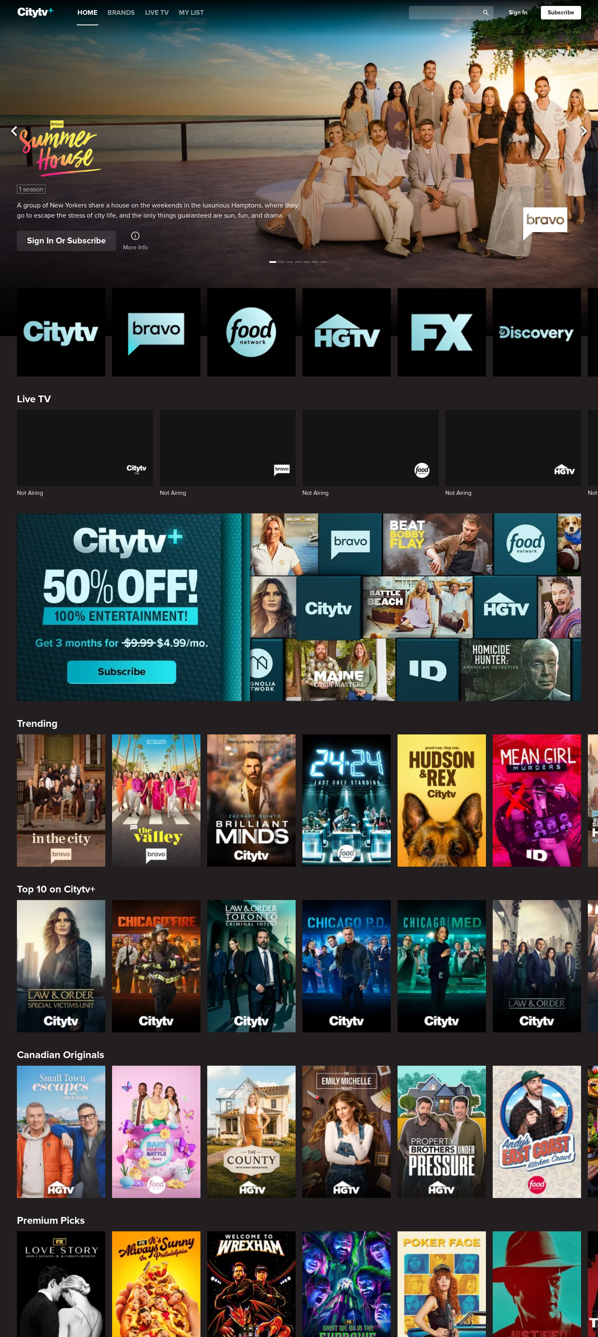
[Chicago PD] (346, 966)
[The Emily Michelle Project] (346, 1132)
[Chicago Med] (442, 966)
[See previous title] (14, 131)
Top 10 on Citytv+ (56, 889)
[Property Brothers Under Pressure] (442, 1132)
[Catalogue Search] (447, 13)
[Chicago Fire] (156, 966)
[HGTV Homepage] (346, 332)
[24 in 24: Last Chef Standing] (346, 800)
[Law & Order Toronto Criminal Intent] (251, 966)
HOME (87, 12)
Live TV (34, 399)
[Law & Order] (537, 966)
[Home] (35, 13)
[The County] (251, 1132)
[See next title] (584, 131)
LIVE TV (157, 12)
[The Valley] (156, 800)
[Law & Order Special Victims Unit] (61, 966)
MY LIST (191, 12)
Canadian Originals (60, 1055)
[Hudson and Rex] (442, 800)
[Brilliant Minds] (251, 800)
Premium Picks (51, 1220)
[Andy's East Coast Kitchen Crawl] (537, 1132)
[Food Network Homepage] (251, 332)
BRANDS (121, 12)
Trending (37, 724)
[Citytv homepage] (61, 332)
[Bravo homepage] (156, 332)
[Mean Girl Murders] (537, 800)
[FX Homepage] (442, 332)
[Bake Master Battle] (156, 1132)
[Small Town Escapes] (61, 1132)
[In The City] (61, 800)
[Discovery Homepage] (537, 332)
